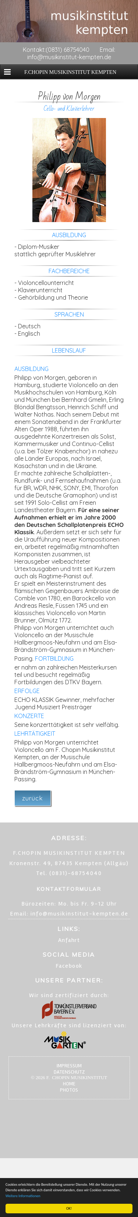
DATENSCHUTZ (69, 1072)
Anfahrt (69, 940)
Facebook (69, 966)
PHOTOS (69, 1090)
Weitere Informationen (23, 1195)
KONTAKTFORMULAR (69, 889)
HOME (69, 1084)
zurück (32, 798)
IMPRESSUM (69, 1066)
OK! (69, 1208)
